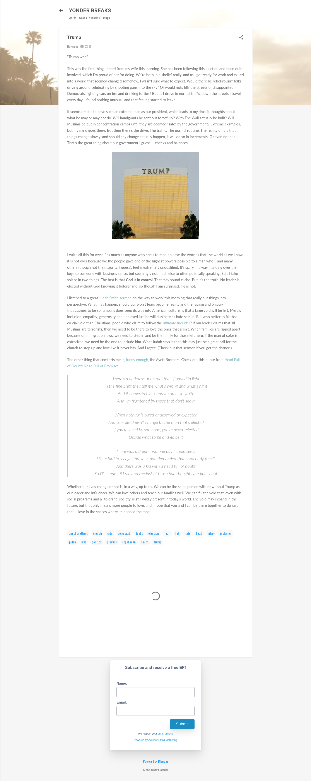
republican (129, 542)
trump (157, 542)
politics (96, 542)
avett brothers (78, 533)
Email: (121, 702)
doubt (139, 533)
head (199, 533)
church (97, 533)
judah (72, 542)
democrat (124, 533)
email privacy (165, 733)
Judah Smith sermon (115, 298)
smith (144, 542)
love (83, 542)
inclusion (225, 533)
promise (112, 542)
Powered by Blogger (155, 761)
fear (167, 533)
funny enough (137, 359)
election (153, 533)
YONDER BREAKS (90, 10)
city (109, 533)
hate (188, 533)
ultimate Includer (176, 323)
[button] (241, 37)
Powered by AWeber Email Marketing (155, 740)
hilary (211, 533)
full (177, 533)
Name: (121, 683)
